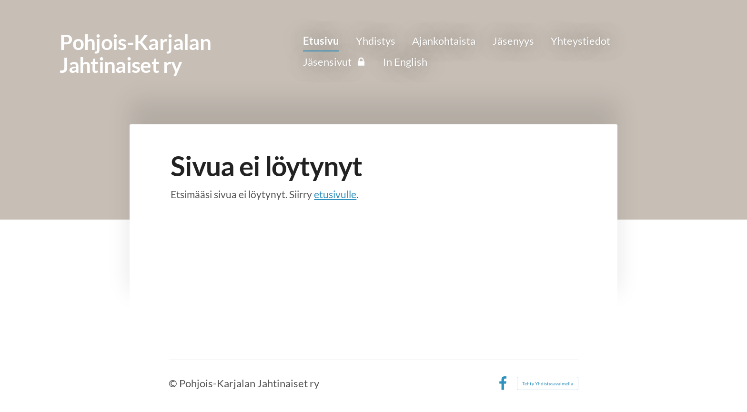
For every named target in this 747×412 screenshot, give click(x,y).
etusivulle (335, 194)
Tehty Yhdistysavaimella (547, 383)
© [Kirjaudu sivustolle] (174, 383)
